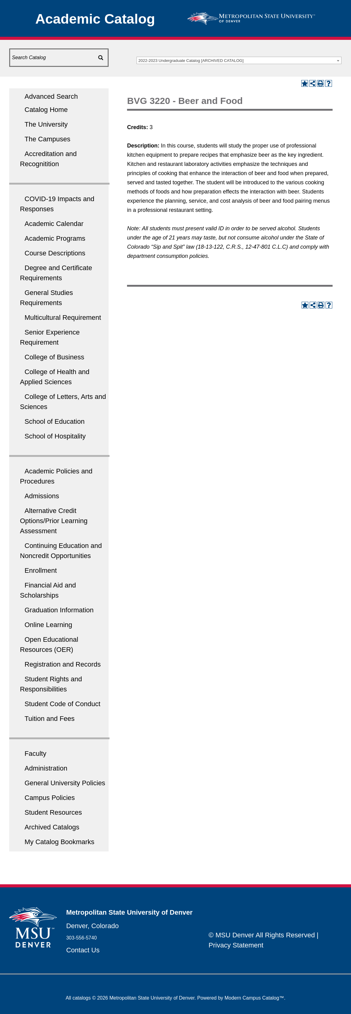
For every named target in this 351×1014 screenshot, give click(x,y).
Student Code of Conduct (62, 704)
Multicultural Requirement (63, 317)
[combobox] (239, 60)
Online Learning (48, 625)
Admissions (42, 496)
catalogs (81, 998)
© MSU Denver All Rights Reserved (262, 935)
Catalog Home (46, 109)
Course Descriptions (55, 253)
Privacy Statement (236, 945)
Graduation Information (59, 610)
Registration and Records (63, 664)
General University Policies (65, 783)
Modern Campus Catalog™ (254, 998)
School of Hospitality (55, 436)
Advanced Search (51, 96)
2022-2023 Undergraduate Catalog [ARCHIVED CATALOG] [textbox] (191, 60)
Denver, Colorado (92, 926)
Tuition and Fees (50, 718)
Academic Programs (55, 238)
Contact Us (83, 950)
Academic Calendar (54, 224)
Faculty (35, 753)
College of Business (54, 357)
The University (46, 124)
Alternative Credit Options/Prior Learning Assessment (53, 521)
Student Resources (53, 812)
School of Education (55, 421)
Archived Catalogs (52, 827)
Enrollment (41, 570)
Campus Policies (50, 798)
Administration (46, 768)
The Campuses (47, 139)
